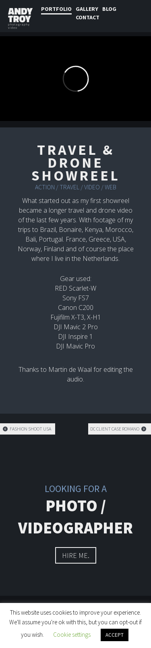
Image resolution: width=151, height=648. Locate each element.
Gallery (87, 8)
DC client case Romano (118, 429)
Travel (69, 187)
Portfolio (56, 8)
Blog (109, 8)
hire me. (75, 555)
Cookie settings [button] (72, 634)
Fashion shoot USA (26, 429)
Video (92, 187)
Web (110, 187)
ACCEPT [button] (114, 635)
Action (45, 187)
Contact (87, 17)
